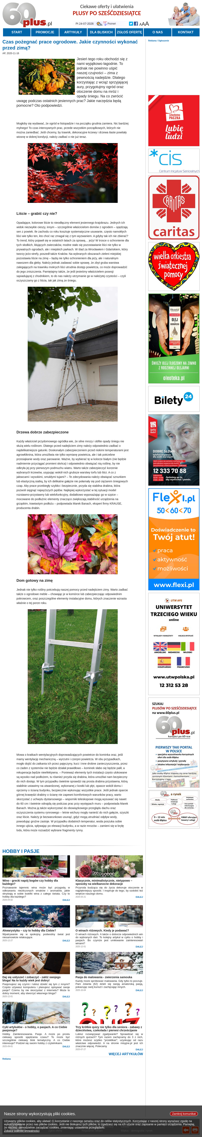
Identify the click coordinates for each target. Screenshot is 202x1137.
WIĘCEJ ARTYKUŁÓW (126, 1054)
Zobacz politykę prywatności (21, 1135)
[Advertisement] (174, 67)
